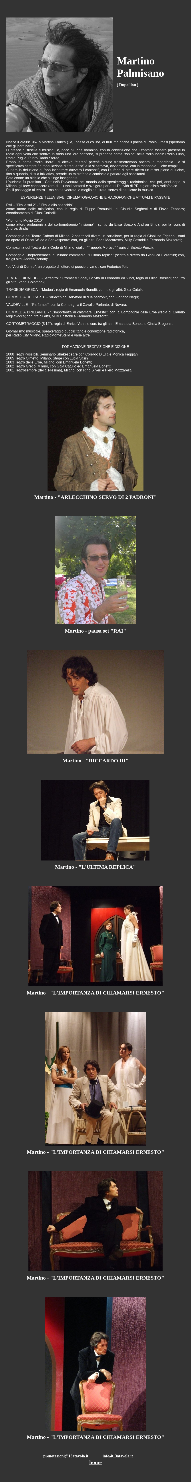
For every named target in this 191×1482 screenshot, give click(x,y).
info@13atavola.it (118, 1456)
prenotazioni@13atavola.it (65, 1456)
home (95, 1462)
